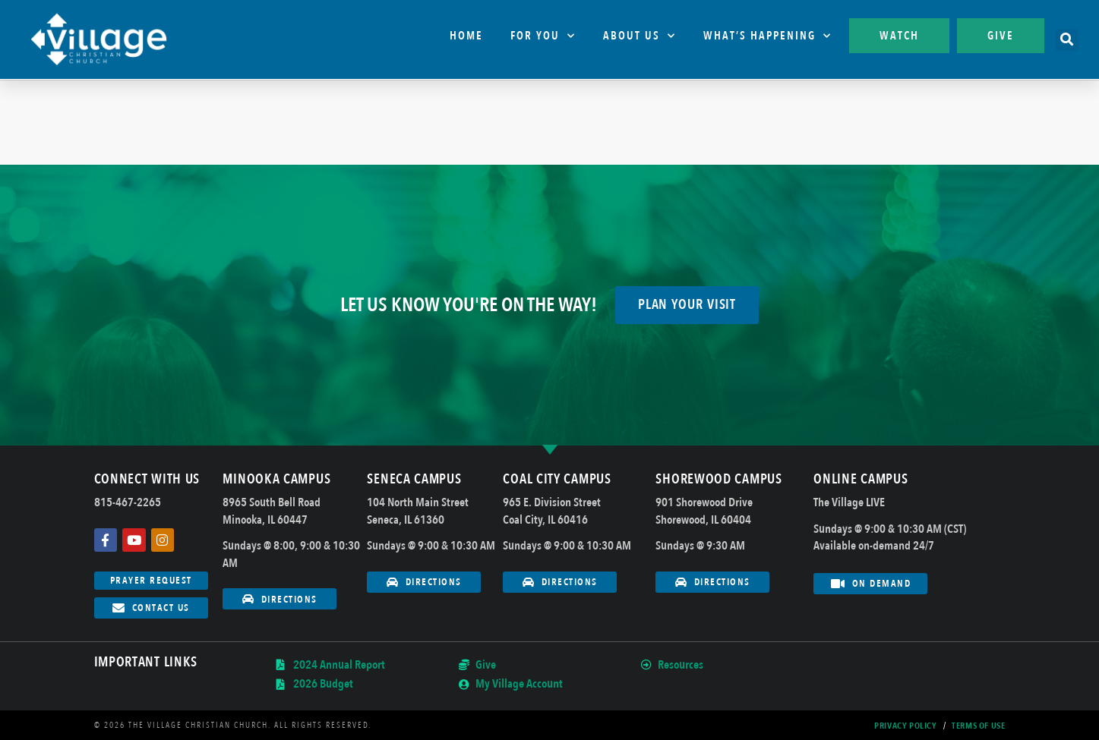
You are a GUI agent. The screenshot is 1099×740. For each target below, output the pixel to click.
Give (1000, 35)
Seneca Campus (414, 479)
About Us (639, 36)
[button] (1067, 40)
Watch (899, 35)
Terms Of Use (978, 726)
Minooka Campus (276, 479)
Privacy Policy (905, 726)
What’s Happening (767, 36)
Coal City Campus (557, 479)
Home (466, 35)
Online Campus (860, 479)
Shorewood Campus (718, 479)
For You (543, 36)
